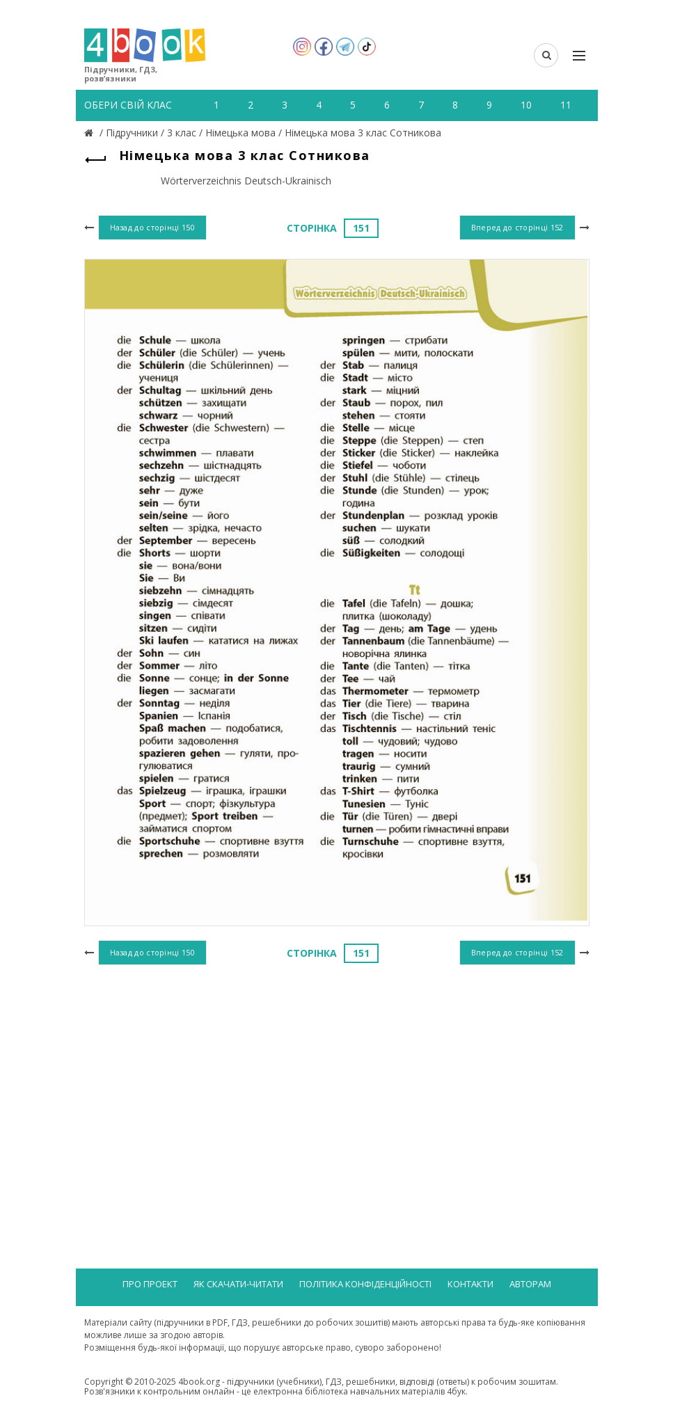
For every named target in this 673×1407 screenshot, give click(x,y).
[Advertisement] (336, 1082)
